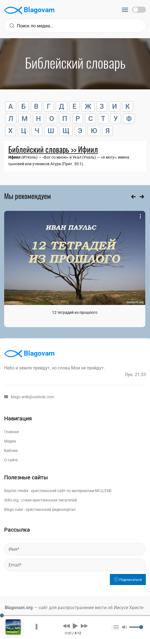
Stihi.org (11, 500)
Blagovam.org (19, 607)
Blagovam (29, 10)
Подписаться (128, 580)
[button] (66, 625)
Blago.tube (13, 509)
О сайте (11, 460)
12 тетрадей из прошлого (74, 312)
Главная (11, 432)
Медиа (10, 441)
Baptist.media (16, 490)
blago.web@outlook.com (29, 397)
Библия (11, 450)
